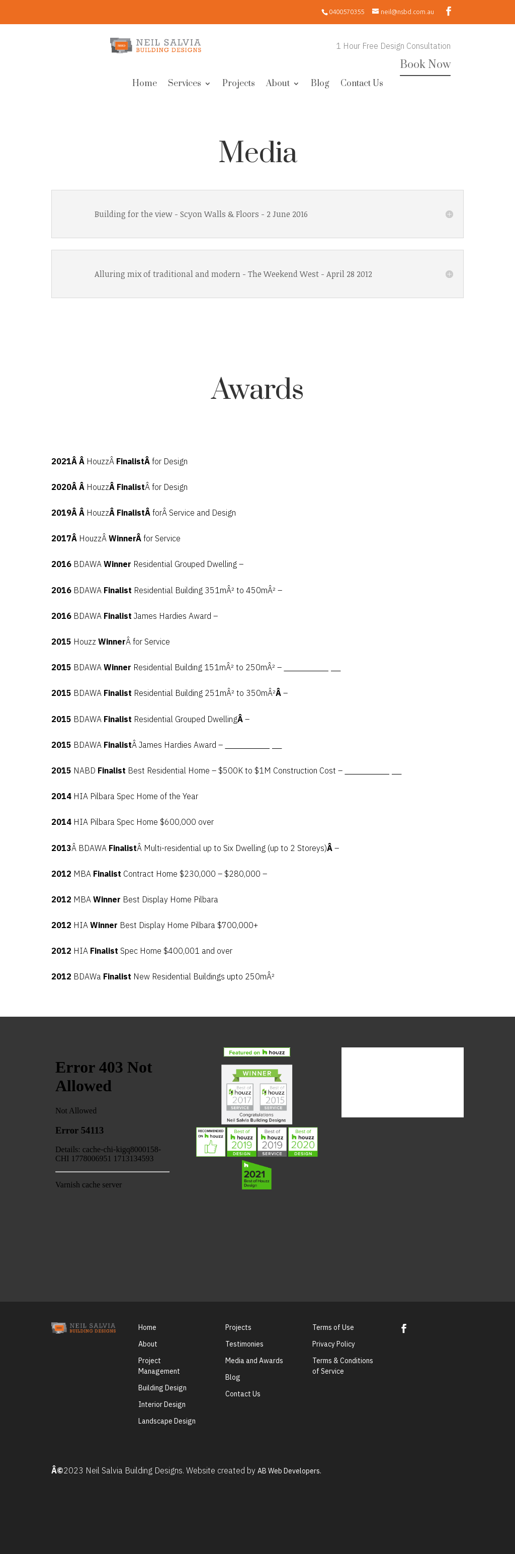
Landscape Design (167, 1421)
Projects (238, 84)
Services (184, 84)
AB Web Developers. (289, 1470)
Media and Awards (254, 1360)
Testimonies (244, 1344)
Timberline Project (312, 667)
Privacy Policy (333, 1344)
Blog (320, 84)
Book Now (425, 65)
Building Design (162, 1387)
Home (144, 84)
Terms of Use (333, 1327)
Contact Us (361, 84)
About (278, 84)
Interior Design (162, 1404)
